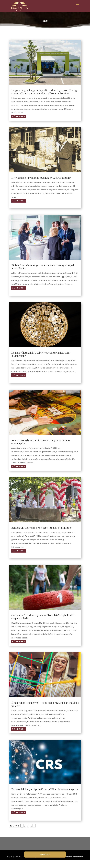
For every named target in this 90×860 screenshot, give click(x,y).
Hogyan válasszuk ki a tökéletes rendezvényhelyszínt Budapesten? (40, 354)
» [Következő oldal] (34, 825)
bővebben (18, 116)
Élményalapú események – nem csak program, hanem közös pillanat (45, 704)
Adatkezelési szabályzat (71, 856)
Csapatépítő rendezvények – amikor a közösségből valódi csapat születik (43, 616)
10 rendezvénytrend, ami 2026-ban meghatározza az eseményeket (40, 441)
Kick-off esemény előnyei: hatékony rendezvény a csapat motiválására (42, 266)
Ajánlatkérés (45, 854)
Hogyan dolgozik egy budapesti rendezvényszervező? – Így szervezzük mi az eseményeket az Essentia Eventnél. (44, 91)
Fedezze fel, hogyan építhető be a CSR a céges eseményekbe (44, 789)
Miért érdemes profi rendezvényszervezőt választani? (41, 177)
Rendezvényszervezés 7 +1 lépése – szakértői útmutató (41, 527)
